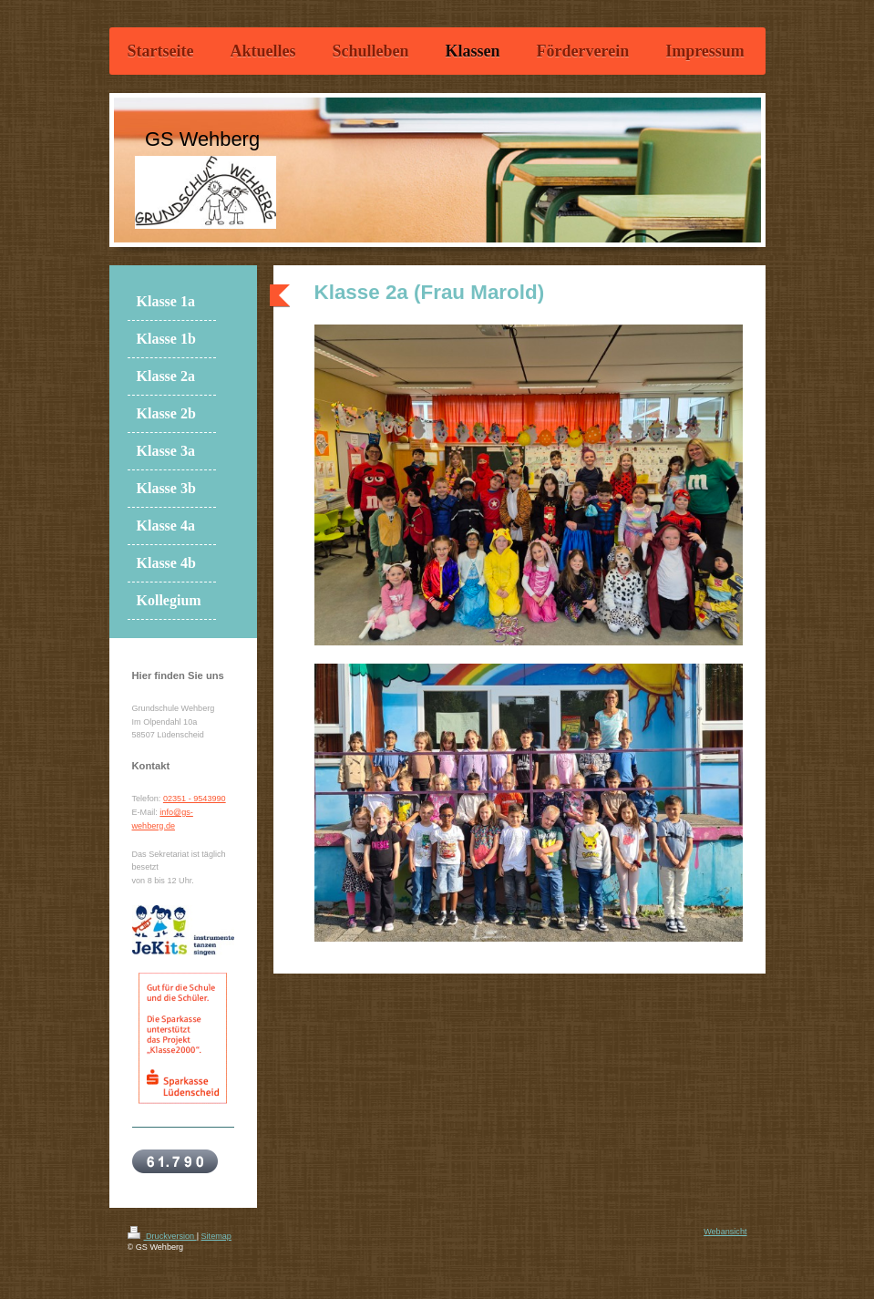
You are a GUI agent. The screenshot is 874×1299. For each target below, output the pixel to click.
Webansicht (725, 1231)
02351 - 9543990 (194, 798)
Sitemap (216, 1236)
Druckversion (162, 1236)
